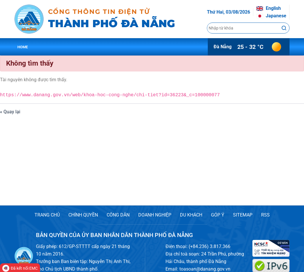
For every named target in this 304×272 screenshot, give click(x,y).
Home (22, 47)
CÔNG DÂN (118, 215)
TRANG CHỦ (47, 215)
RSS (265, 215)
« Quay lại (10, 111)
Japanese (271, 15)
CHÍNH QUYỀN (83, 215)
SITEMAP (242, 215)
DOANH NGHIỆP (154, 215)
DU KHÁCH (191, 215)
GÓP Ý (217, 215)
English (268, 8)
